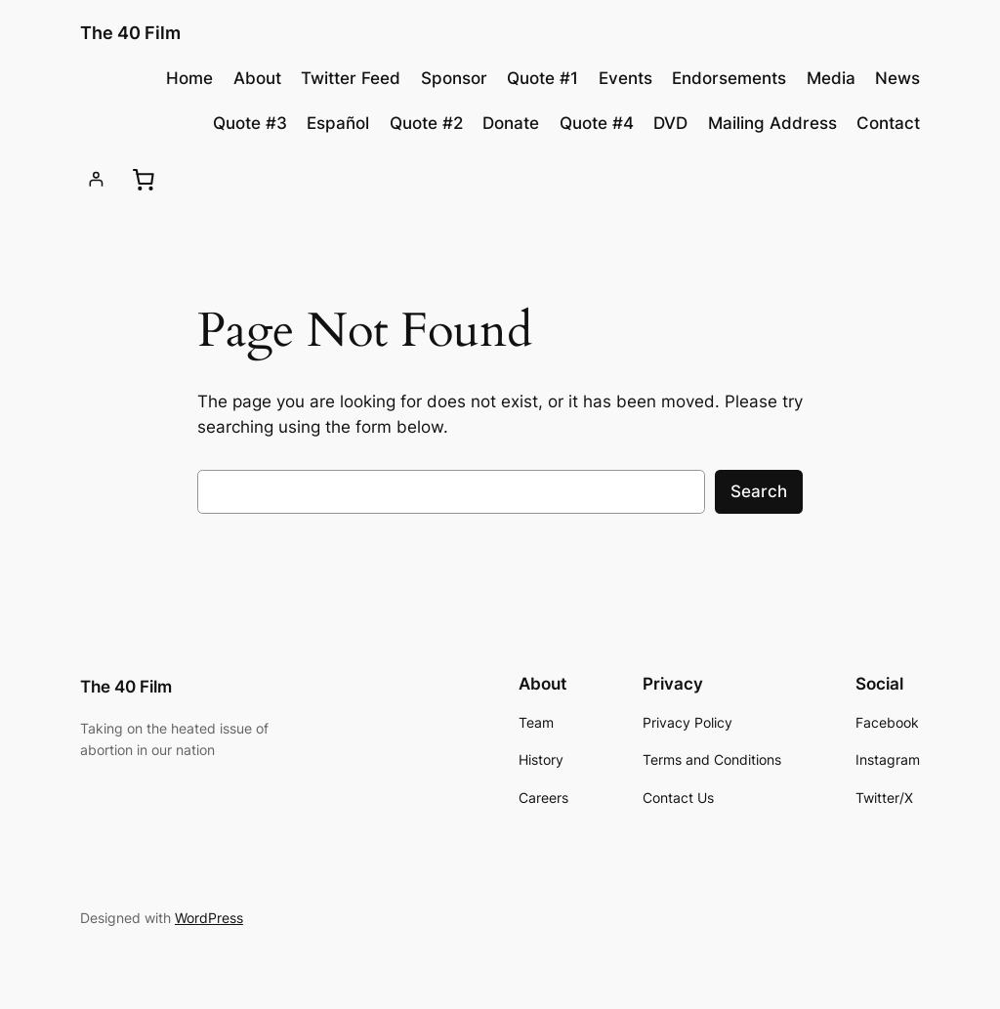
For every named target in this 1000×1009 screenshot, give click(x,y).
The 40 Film (130, 32)
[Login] (96, 179)
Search (758, 491)
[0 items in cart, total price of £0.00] (143, 179)
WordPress (209, 917)
